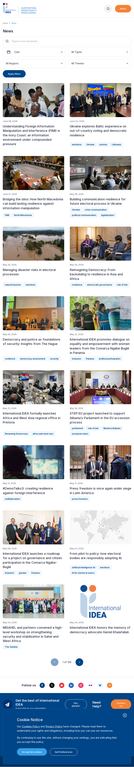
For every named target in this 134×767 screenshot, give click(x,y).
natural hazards (13, 284)
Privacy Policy (54, 726)
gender (23, 573)
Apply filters (14, 73)
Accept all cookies (32, 752)
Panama (90, 358)
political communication (84, 215)
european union (80, 433)
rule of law (122, 284)
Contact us (121, 704)
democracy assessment (32, 358)
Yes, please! (76, 704)
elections (76, 144)
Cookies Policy (31, 726)
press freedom (80, 499)
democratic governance (99, 284)
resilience (77, 284)
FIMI (7, 215)
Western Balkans (112, 428)
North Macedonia (23, 215)
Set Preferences (63, 752)
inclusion (76, 358)
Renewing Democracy (16, 433)
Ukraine (90, 144)
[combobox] (71, 52)
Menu (123, 8)
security (54, 358)
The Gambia (11, 647)
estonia (103, 144)
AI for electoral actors (83, 573)
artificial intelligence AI (83, 567)
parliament (77, 428)
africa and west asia (43, 433)
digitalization (107, 215)
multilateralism (12, 499)
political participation (109, 358)
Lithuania (116, 144)
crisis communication (96, 209)
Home (5, 23)
